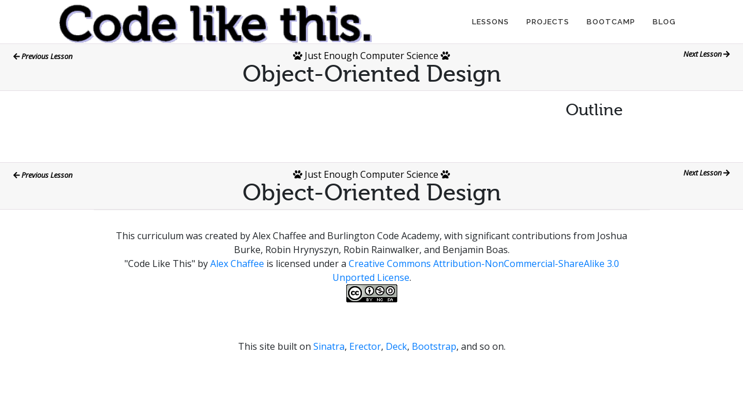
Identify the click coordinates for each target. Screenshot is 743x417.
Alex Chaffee (237, 263)
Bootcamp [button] (611, 21)
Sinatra (329, 346)
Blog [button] (664, 21)
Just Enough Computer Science (371, 55)
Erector (365, 346)
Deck (396, 346)
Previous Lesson (42, 56)
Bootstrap (434, 346)
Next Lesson (706, 54)
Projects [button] (547, 21)
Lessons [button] (490, 21)
